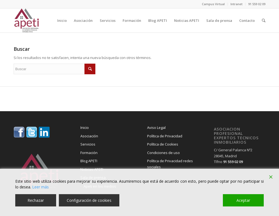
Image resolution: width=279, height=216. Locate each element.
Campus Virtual (213, 4)
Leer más (40, 187)
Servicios (87, 144)
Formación (89, 152)
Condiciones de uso (163, 152)
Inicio (84, 127)
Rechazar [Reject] (36, 200)
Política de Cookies (162, 144)
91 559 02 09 (256, 4)
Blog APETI (88, 160)
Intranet (236, 4)
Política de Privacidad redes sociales (170, 163)
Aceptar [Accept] (243, 200)
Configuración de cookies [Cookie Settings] (89, 200)
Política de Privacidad (164, 136)
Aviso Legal (156, 127)
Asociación (89, 136)
